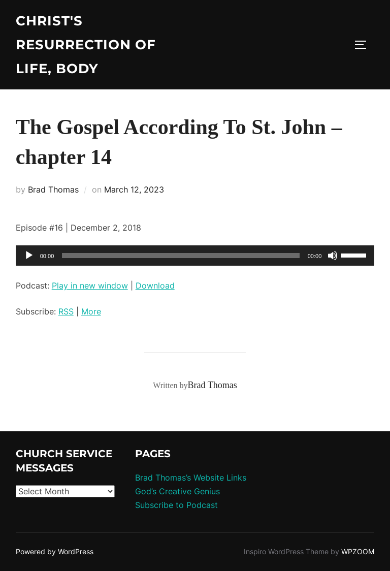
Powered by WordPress (54, 551)
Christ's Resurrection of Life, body (86, 45)
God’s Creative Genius (177, 491)
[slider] (180, 255)
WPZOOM (357, 551)
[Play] (29, 255)
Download (155, 285)
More (91, 311)
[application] (195, 255)
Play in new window (90, 285)
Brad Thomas (53, 189)
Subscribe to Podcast (176, 505)
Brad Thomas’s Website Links (190, 477)
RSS (66, 311)
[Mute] (333, 255)
